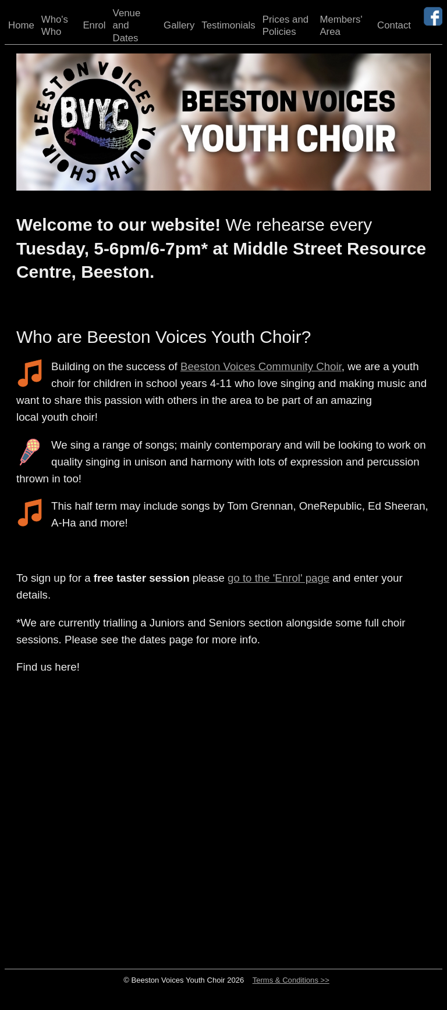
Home (21, 25)
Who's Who (54, 25)
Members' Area (341, 25)
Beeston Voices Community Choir (261, 366)
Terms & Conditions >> (291, 980)
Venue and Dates (127, 26)
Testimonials (228, 25)
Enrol (94, 25)
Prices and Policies (285, 25)
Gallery (179, 25)
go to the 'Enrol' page (278, 578)
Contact (394, 25)
